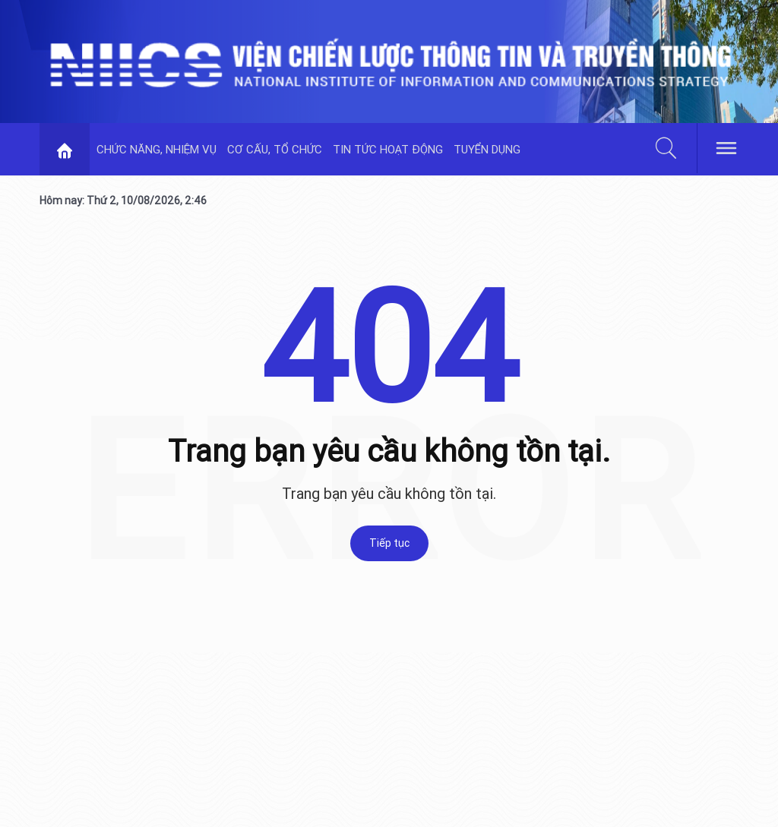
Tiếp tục (389, 543)
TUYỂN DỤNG (487, 149)
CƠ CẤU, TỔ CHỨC (274, 149)
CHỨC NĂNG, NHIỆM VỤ (156, 149)
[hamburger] (726, 146)
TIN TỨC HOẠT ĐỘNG (388, 149)
